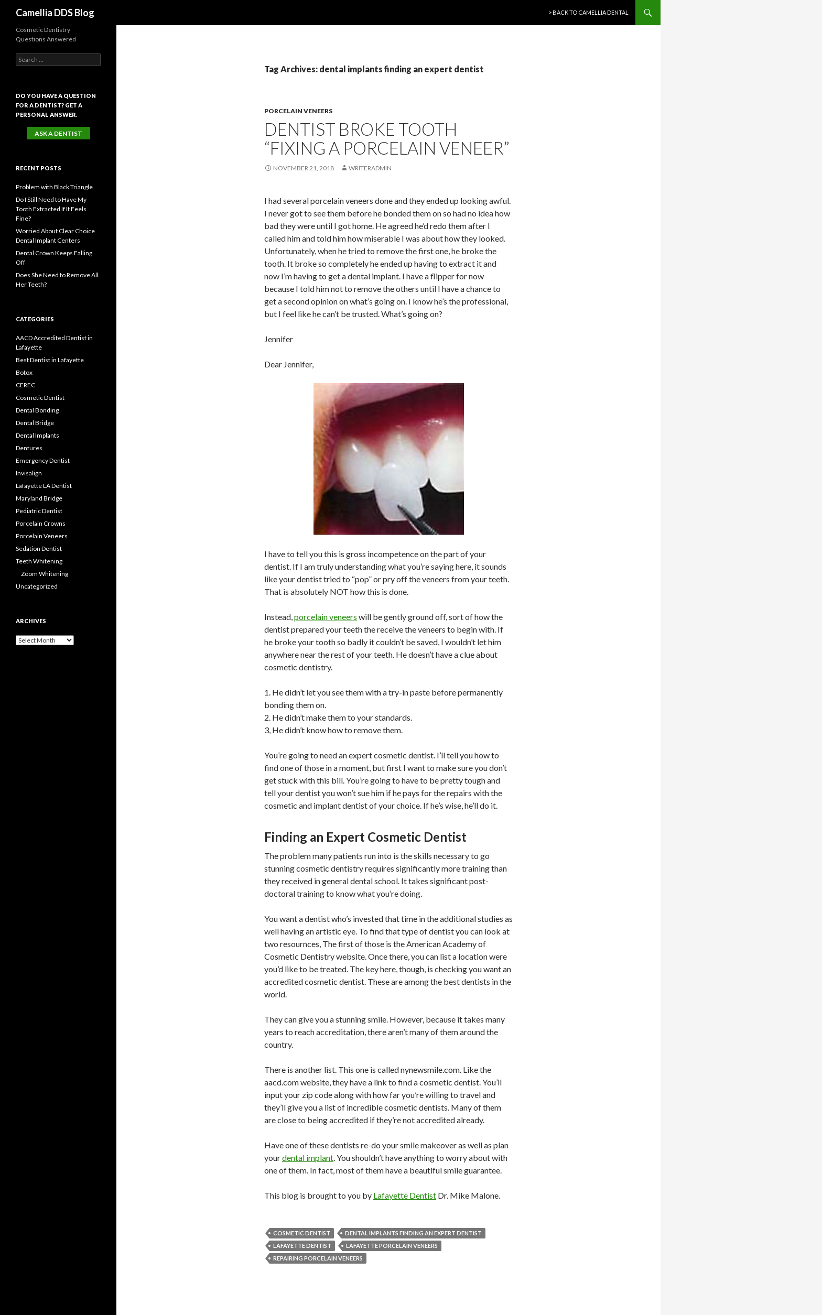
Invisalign (29, 473)
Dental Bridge (35, 423)
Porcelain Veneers (298, 111)
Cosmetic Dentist (301, 1233)
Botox (24, 372)
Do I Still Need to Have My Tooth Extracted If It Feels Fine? (51, 208)
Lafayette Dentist (404, 1195)
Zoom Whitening (44, 574)
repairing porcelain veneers (318, 1258)
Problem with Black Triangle (54, 187)
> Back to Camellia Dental (588, 12)
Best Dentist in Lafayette (50, 360)
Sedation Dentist (39, 548)
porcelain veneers (325, 617)
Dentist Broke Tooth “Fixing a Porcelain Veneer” (387, 138)
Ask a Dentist (58, 133)
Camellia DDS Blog (55, 12)
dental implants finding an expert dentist (413, 1233)
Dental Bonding (37, 410)
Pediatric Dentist (39, 511)
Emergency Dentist (43, 460)
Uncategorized (37, 586)
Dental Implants (37, 435)
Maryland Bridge (39, 498)
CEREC (25, 385)
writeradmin (370, 168)
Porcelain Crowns (41, 523)
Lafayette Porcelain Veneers (392, 1245)
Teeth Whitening (39, 561)
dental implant (307, 1157)
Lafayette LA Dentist (44, 486)
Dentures (29, 448)
